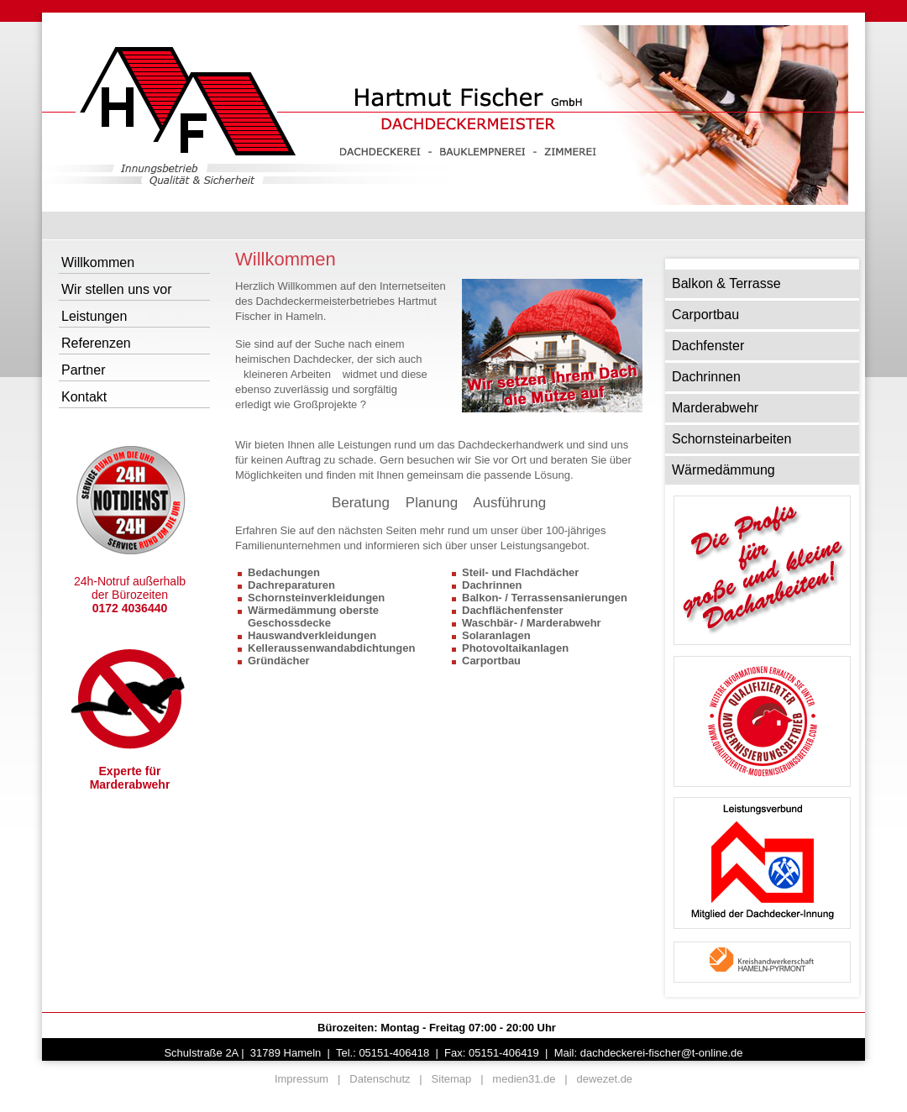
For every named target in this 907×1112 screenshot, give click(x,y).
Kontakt (84, 397)
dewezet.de (605, 1079)
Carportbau (705, 314)
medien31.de (523, 1079)
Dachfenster (708, 345)
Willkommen (97, 262)
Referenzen (96, 343)
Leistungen (94, 316)
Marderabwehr (715, 408)
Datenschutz (379, 1079)
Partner (83, 370)
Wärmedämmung (723, 470)
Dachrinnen (706, 377)
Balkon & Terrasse (726, 283)
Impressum (301, 1079)
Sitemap (452, 1079)
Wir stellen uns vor (116, 289)
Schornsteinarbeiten (731, 439)
